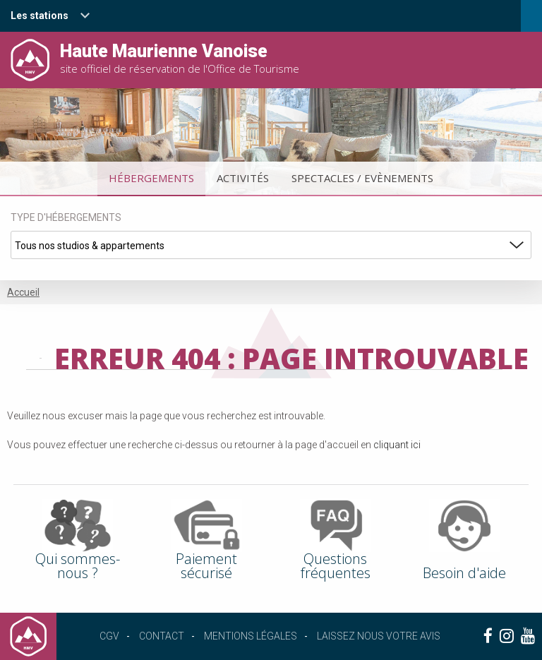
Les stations (39, 15)
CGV (109, 636)
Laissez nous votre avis (378, 636)
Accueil (23, 292)
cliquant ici (397, 444)
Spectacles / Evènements (362, 178)
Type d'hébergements (66, 217)
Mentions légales (250, 636)
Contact (161, 636)
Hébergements (151, 178)
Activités (243, 178)
